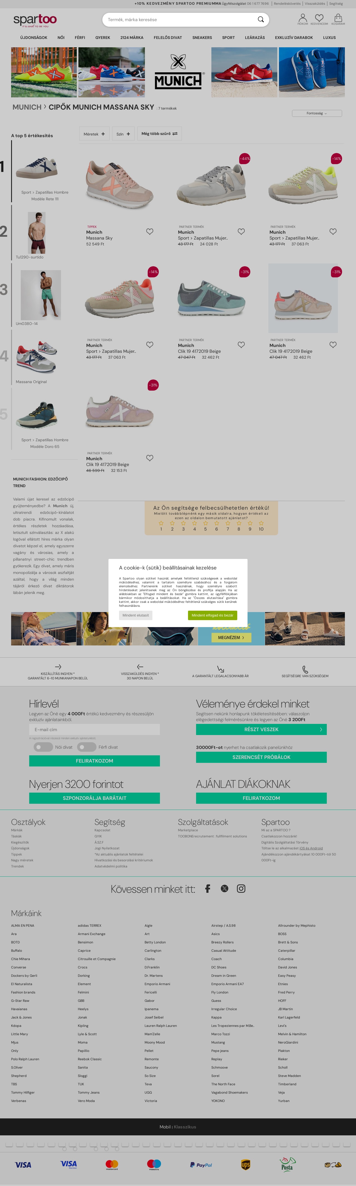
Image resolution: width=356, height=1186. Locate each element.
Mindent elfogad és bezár (213, 615)
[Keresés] (260, 20)
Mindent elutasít (136, 615)
